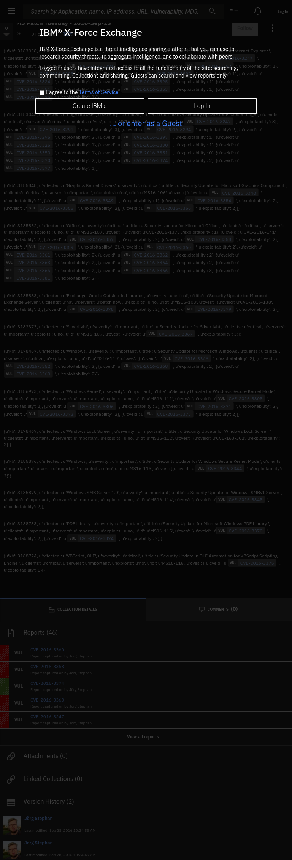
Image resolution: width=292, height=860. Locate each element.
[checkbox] (42, 92)
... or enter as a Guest (146, 123)
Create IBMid (90, 105)
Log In (202, 105)
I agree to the (82, 93)
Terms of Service (99, 92)
